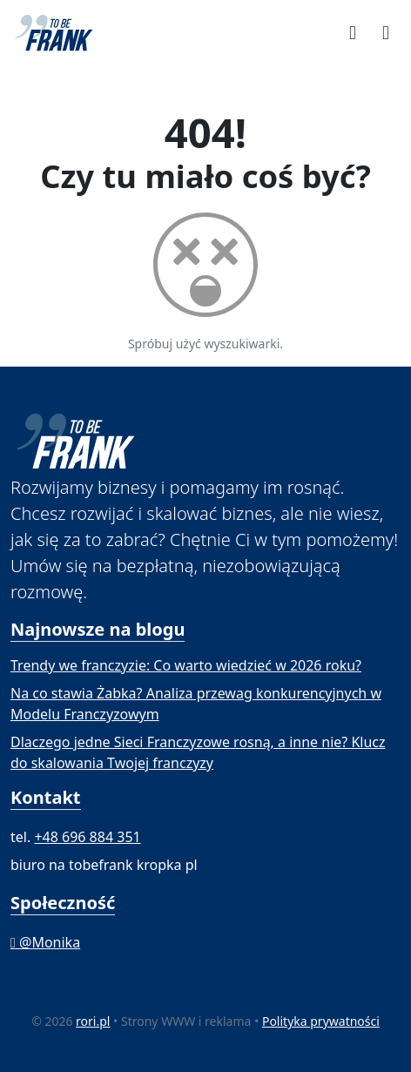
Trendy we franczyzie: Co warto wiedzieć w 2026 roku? (185, 665)
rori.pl (93, 1021)
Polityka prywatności (321, 1021)
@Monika (45, 942)
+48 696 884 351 (87, 836)
